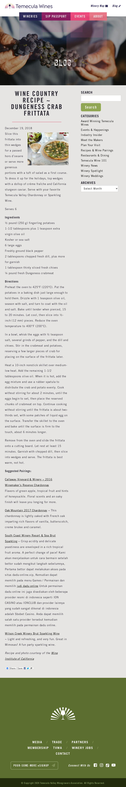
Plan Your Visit (91, 145)
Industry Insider (92, 135)
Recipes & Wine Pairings (97, 150)
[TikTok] (107, 764)
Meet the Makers (92, 140)
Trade (57, 741)
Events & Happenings (95, 129)
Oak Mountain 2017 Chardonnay (26, 510)
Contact (63, 753)
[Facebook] (95, 764)
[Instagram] (101, 764)
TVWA (57, 747)
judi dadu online (28, 585)
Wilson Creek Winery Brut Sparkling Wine (33, 632)
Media (37, 741)
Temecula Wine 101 (94, 160)
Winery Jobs (82, 747)
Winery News (89, 165)
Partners (80, 741)
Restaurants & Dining (95, 155)
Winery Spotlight (92, 170)
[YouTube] (114, 764)
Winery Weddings (92, 176)
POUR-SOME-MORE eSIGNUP (34, 764)
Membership (38, 747)
